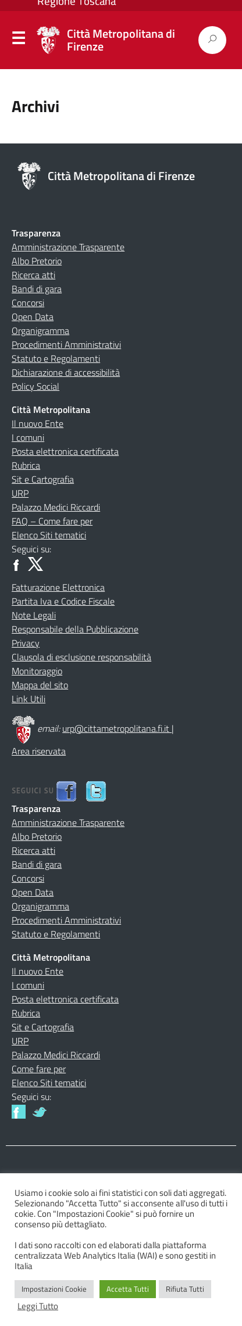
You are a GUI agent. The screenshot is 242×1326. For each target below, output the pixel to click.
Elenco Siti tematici (49, 535)
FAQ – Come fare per (52, 521)
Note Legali (34, 615)
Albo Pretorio (37, 261)
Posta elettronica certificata (65, 451)
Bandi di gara (37, 289)
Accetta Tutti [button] (127, 1289)
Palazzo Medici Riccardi (56, 507)
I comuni (28, 437)
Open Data (33, 317)
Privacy (26, 643)
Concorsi (28, 303)
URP (20, 493)
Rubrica (26, 465)
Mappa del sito (40, 685)
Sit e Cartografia (43, 479)
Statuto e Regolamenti (56, 358)
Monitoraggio (37, 671)
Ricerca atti (33, 275)
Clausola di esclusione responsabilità (81, 657)
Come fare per (39, 1069)
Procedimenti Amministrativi (66, 344)
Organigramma (40, 330)
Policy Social (35, 386)
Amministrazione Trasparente (68, 247)
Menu (18, 40)
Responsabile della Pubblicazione (75, 629)
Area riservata (39, 751)
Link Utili (28, 699)
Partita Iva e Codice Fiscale (63, 601)
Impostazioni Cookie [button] (54, 1289)
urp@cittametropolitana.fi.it (117, 728)
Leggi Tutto (37, 1306)
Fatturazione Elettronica (58, 587)
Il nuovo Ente (37, 423)
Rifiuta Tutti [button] (185, 1289)
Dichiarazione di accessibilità (66, 372)
